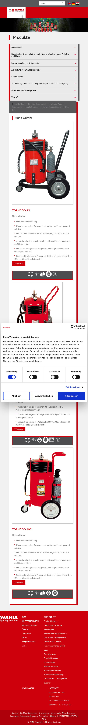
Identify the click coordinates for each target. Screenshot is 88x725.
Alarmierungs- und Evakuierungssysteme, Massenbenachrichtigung (39, 83)
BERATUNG (54, 696)
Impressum (14, 716)
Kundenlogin (56, 713)
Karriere (15, 713)
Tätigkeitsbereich (28, 642)
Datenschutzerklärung (47, 716)
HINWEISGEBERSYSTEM (67, 716)
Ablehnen (16, 396)
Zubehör (15, 97)
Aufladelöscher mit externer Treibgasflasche (43, 107)
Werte (24, 637)
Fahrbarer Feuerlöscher (37, 104)
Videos (24, 646)
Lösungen (28, 688)
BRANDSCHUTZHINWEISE (60, 705)
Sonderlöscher (17, 76)
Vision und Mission (29, 625)
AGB (44, 719)
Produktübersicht (51, 621)
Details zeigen (72, 387)
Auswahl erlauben (44, 396)
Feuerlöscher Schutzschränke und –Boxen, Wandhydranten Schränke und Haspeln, (40, 55)
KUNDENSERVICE (57, 692)
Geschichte (26, 633)
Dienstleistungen (69, 713)
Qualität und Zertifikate (53, 625)
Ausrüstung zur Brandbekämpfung (25, 70)
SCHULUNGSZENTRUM (59, 701)
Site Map (23, 713)
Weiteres (18, 263)
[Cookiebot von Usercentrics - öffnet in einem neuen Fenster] (73, 327)
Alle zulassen (71, 396)
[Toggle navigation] (20, 17)
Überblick (26, 629)
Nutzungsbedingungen (29, 716)
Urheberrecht (44, 713)
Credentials (32, 713)
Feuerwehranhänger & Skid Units (25, 63)
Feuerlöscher (16, 47)
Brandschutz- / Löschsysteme (23, 90)
